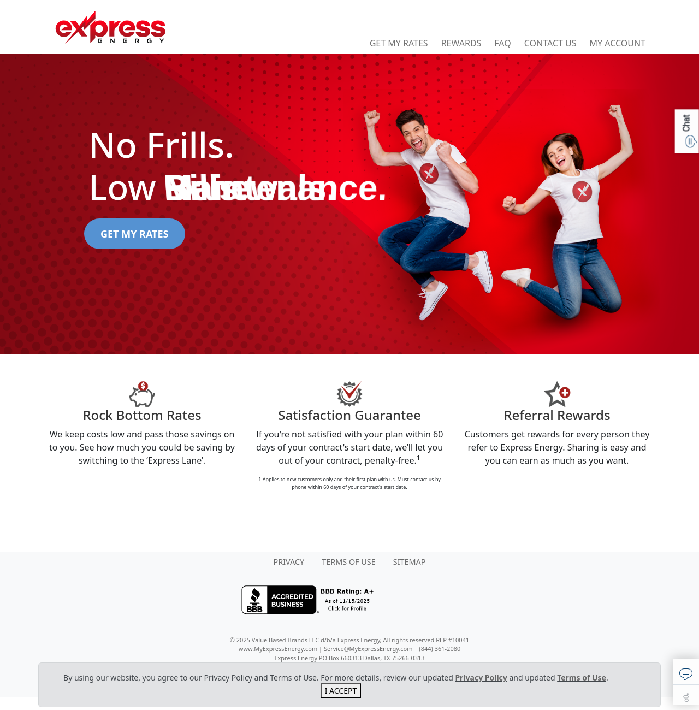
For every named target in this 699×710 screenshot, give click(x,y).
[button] (686, 672)
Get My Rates (399, 43)
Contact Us (550, 43)
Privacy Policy (481, 677)
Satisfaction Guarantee (349, 415)
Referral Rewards (556, 415)
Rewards (461, 43)
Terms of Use (581, 677)
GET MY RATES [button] (134, 233)
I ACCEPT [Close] (341, 690)
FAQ (502, 43)
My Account (617, 43)
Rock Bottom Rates (141, 415)
